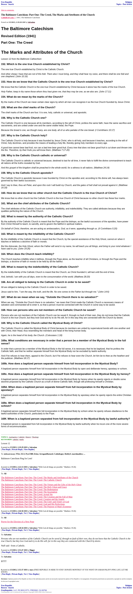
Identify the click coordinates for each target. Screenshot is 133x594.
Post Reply (6, 449)
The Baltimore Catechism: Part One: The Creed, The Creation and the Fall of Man (36, 497)
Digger (32, 550)
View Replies (29, 449)
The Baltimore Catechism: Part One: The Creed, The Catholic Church (31, 480)
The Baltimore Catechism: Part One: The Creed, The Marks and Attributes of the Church (39, 477)
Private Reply (17, 449)
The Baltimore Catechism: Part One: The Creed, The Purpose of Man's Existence (36, 506)
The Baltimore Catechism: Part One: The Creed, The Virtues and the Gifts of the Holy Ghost (41, 484)
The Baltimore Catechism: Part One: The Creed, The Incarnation (29, 492)
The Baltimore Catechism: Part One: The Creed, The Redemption (29, 489)
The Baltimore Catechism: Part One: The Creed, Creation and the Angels (32, 499)
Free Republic (6, 2)
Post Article (127, 4)
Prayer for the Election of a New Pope (17, 521)
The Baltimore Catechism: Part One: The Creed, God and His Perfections (33, 504)
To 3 (25, 530)
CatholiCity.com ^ (8, 18)
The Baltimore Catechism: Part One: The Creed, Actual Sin (27, 494)
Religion (128, 2)
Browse (4, 4)
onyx (31, 570)
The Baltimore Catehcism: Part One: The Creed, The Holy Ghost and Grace (34, 487)
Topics (118, 4)
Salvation (33, 447)
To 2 (25, 513)
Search (11, 4)
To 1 (25, 469)
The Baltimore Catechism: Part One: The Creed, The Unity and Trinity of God (35, 502)
